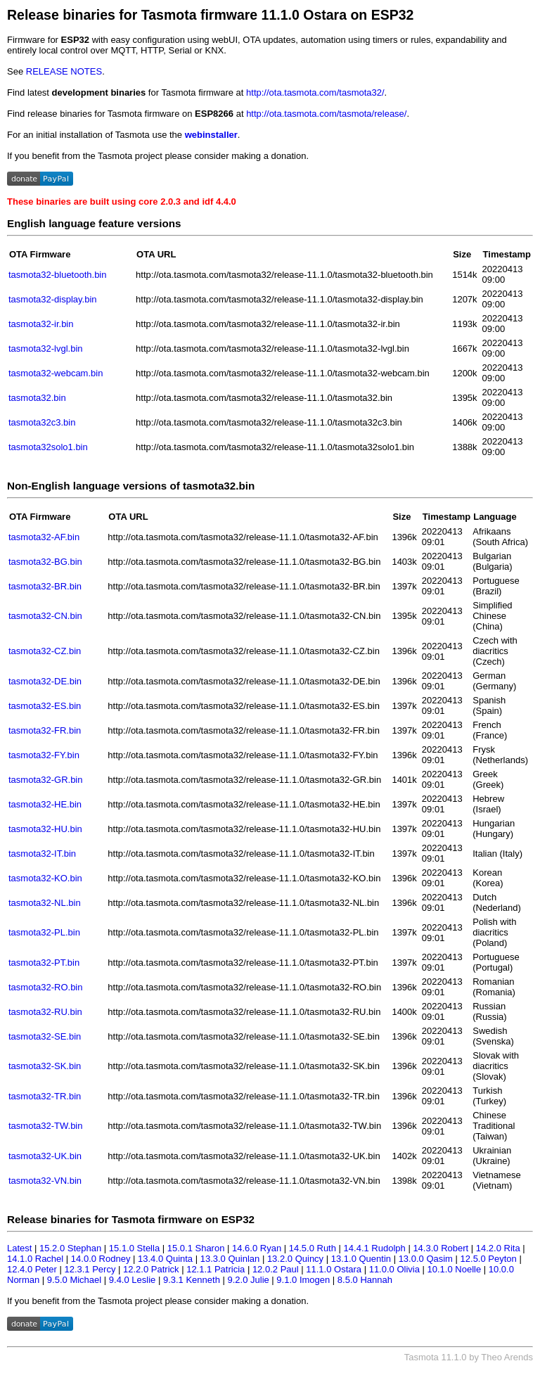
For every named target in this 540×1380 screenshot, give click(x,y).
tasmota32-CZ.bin (44, 651)
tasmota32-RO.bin (45, 987)
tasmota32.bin (37, 397)
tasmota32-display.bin (52, 299)
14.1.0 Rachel (35, 1258)
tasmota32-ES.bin (44, 706)
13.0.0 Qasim (426, 1258)
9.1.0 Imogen (303, 1279)
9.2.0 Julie (248, 1279)
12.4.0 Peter (32, 1269)
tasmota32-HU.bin (45, 829)
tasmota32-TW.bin (45, 1125)
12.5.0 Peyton (489, 1258)
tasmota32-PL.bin (44, 932)
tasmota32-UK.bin (45, 1156)
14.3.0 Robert (440, 1248)
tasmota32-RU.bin (45, 1012)
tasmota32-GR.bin (45, 779)
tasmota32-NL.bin (44, 902)
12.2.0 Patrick (151, 1269)
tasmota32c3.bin (41, 422)
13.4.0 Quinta (165, 1258)
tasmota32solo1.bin (48, 447)
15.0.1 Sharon (196, 1248)
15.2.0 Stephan (70, 1248)
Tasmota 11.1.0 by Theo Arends (468, 1357)
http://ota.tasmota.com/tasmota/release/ (326, 113)
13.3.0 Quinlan (230, 1258)
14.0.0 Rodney (101, 1258)
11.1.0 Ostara (333, 1269)
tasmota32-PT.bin (43, 962)
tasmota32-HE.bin (45, 804)
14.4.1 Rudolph (375, 1248)
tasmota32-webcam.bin (55, 373)
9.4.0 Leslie (132, 1279)
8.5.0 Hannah (365, 1279)
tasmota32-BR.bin (45, 586)
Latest (19, 1248)
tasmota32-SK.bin (44, 1066)
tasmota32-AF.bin (43, 537)
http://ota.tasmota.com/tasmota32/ (315, 92)
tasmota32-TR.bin (44, 1096)
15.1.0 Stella (134, 1248)
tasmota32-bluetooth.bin (57, 274)
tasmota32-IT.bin (42, 853)
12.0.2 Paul (275, 1269)
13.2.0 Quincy (295, 1258)
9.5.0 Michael (74, 1279)
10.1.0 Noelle (455, 1269)
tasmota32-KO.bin (45, 878)
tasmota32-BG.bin (45, 561)
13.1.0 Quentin (361, 1258)
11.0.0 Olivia (394, 1269)
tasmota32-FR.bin (44, 730)
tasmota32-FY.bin (43, 755)
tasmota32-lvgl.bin (45, 348)
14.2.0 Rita (498, 1248)
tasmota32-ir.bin (41, 324)
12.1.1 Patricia (215, 1269)
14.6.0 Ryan (256, 1248)
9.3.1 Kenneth (191, 1279)
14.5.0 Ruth (312, 1248)
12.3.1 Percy (89, 1269)
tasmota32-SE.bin (44, 1036)
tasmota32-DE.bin (45, 681)
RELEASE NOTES (64, 71)
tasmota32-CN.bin (45, 616)
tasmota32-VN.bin (45, 1180)
